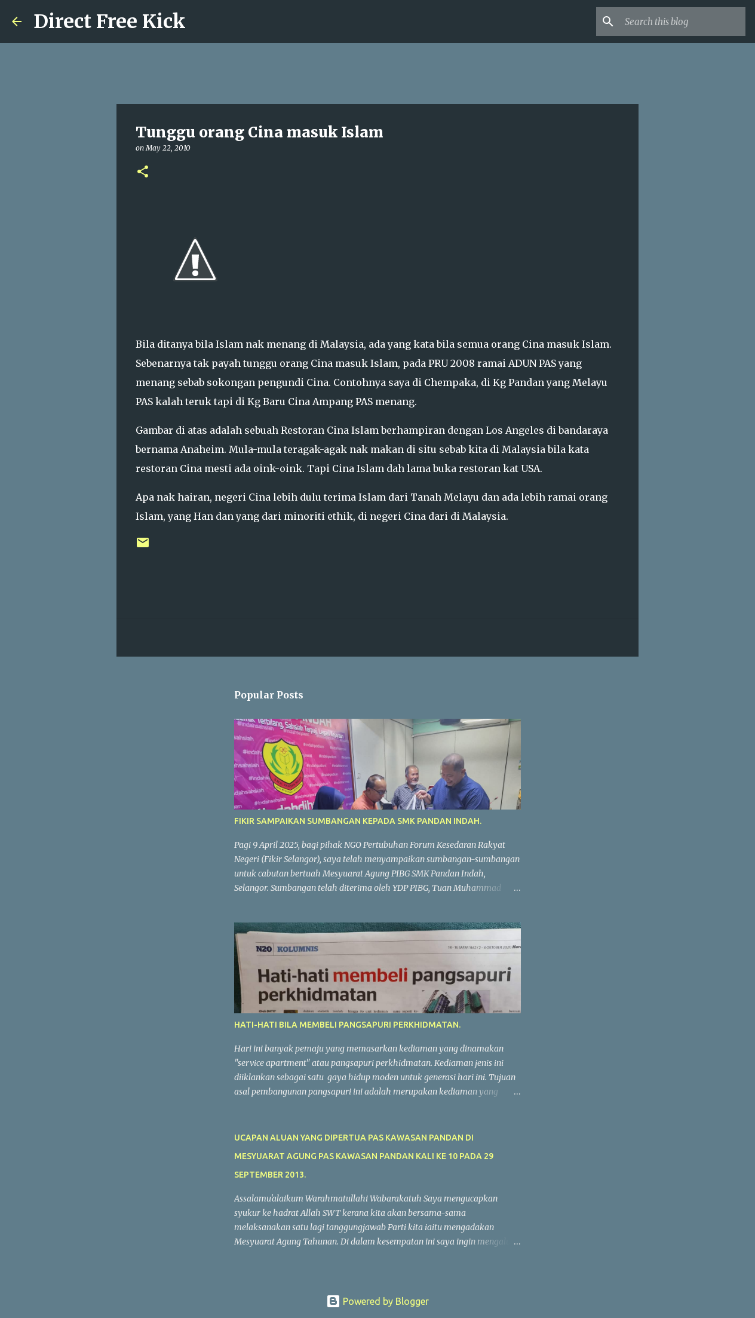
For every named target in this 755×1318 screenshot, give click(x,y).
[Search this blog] (682, 21)
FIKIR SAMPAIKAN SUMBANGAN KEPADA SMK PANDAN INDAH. (357, 821)
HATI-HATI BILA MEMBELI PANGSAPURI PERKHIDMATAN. (347, 1024)
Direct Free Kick (109, 21)
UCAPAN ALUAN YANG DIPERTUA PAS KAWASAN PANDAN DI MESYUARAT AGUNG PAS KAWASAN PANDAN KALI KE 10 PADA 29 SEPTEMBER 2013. (363, 1156)
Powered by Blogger (377, 1301)
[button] (143, 172)
